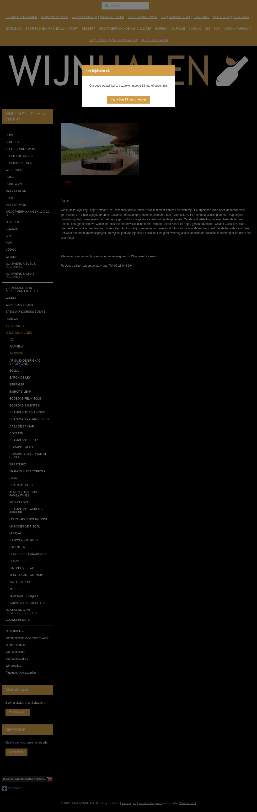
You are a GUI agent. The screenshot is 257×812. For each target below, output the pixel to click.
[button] (128, 100)
